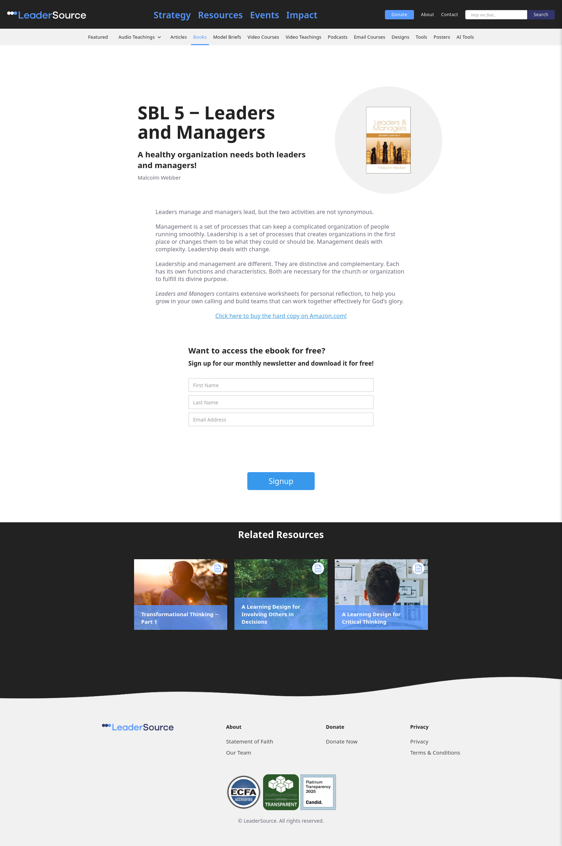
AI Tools (465, 37)
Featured (98, 37)
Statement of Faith (249, 741)
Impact (302, 15)
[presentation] (281, 451)
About (427, 14)
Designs (400, 37)
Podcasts (337, 37)
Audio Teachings (137, 37)
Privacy (419, 741)
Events (264, 15)
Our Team (238, 752)
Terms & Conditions (435, 752)
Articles (179, 37)
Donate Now (341, 741)
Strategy (172, 15)
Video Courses (263, 37)
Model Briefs (227, 37)
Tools (421, 37)
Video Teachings (304, 37)
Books (200, 37)
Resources (220, 15)
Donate (399, 14)
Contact (449, 14)
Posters (442, 37)
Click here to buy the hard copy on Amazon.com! (281, 316)
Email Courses (369, 37)
